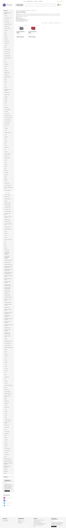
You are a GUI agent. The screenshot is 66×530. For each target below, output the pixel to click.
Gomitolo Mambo (7, 190)
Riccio (5, 372)
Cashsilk (6, 98)
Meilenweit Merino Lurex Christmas (8, 325)
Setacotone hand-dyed (8, 385)
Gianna (6, 176)
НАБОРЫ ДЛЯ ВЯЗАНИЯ (8, 460)
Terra (5, 409)
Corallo (6, 126)
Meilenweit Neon (7, 327)
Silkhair (6, 398)
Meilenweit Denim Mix (8, 297)
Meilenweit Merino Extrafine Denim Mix (8, 285)
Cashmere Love (7, 92)
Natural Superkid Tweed (8, 347)
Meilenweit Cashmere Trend (8, 310)
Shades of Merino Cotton (7, 396)
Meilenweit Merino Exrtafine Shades (8, 288)
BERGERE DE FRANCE (8, 24)
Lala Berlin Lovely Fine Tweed (8, 217)
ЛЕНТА (6, 456)
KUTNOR (6, 36)
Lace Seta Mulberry (8, 203)
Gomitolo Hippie (7, 194)
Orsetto (6, 351)
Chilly (5, 103)
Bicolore (6, 66)
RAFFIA (6, 441)
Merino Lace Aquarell (8, 239)
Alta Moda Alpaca (7, 55)
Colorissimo (6, 107)
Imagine (6, 200)
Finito (5, 162)
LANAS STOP (7, 425)
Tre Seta (6, 411)
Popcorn (6, 366)
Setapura (6, 381)
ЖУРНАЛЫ (5, 469)
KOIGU (6, 34)
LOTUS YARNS (7, 431)
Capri (5, 83)
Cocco (6, 105)
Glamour (6, 181)
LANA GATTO (7, 41)
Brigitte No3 (7, 70)
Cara (5, 85)
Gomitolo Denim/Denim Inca (8, 188)
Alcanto (6, 45)
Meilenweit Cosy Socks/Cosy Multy (7, 333)
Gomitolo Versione (8, 198)
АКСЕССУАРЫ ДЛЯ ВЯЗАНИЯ (7, 466)
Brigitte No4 (7, 74)
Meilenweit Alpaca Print (8, 264)
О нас (24, 1)
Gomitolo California (8, 185)
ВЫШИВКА (6, 471)
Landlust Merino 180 (8, 226)
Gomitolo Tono (7, 196)
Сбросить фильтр (8, 485)
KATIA (6, 32)
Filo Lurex (6, 170)
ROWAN (6, 446)
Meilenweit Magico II (8, 302)
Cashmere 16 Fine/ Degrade (8, 90)
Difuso (6, 138)
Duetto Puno (7, 147)
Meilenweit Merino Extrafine (8, 282)
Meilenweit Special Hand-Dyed (7, 316)
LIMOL (6, 429)
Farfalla (6, 166)
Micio (5, 243)
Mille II (6, 245)
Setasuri (6, 387)
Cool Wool (6, 111)
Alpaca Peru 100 (7, 51)
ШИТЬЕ (5, 473)
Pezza (6, 357)
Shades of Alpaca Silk (8, 393)
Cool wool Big (7, 124)
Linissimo (6, 233)
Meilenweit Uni (7, 292)
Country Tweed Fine (8, 132)
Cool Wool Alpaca (7, 109)
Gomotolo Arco (7, 183)
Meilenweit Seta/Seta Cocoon (8, 305)
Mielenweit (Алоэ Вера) (8, 260)
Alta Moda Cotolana (8, 57)
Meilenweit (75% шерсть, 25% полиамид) (7, 253)
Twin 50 (6, 415)
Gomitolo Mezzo (7, 192)
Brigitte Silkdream (7, 76)
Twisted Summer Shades (7, 422)
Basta (5, 62)
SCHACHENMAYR (7, 450)
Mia (5, 241)
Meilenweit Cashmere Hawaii (8, 279)
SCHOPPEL (6, 452)
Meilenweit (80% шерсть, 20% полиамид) (7, 257)
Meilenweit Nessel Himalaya (7, 330)
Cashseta (6, 96)
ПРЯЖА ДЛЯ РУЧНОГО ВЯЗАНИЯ (7, 13)
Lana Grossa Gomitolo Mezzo (20, 32)
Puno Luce (6, 370)
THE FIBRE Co (7, 454)
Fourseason (6, 172)
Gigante (6, 178)
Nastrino (6, 338)
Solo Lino (6, 405)
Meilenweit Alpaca (7, 262)
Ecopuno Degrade (7, 153)
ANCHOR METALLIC (8, 17)
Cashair (6, 87)
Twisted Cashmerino (8, 419)
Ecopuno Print (7, 155)
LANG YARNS (7, 427)
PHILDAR (6, 439)
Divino (6, 143)
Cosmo (6, 130)
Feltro (5, 168)
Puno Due (6, 368)
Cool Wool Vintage (8, 119)
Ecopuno (6, 151)
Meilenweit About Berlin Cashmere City (8, 270)
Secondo (6, 383)
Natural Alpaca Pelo (8, 343)
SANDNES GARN (7, 448)
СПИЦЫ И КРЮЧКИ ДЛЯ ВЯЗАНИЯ (8, 463)
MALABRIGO (7, 433)
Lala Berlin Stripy (7, 219)
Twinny (6, 417)
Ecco (5, 149)
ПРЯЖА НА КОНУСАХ (7, 458)
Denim (6, 134)
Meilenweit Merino (8, 290)
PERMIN (6, 437)
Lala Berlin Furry (7, 209)
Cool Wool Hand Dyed (8, 117)
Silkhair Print (7, 403)
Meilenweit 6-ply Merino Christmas (8, 319)
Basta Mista (6, 64)
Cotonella (6, 128)
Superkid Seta (7, 407)
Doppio (6, 145)
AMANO (6, 15)
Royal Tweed (7, 376)
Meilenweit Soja (7, 307)
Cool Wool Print (7, 113)
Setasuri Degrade (7, 391)
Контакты (35, 1)
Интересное (41, 1)
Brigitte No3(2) (7, 72)
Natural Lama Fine (8, 345)
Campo (6, 81)
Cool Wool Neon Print (8, 115)
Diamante (6, 136)
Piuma (6, 364)
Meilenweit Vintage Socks (8, 336)
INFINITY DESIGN (7, 28)
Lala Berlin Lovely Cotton (7, 214)
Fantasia (6, 164)
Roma (6, 374)
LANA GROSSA (7, 43)
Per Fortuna (6, 355)
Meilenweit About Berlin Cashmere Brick (8, 267)
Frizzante (6, 174)
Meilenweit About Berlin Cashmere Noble (8, 273)
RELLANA (6, 444)
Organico (6, 349)
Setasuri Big (6, 389)
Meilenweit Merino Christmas (8, 322)
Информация (21, 518)
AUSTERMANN (7, 22)
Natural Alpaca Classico (8, 341)
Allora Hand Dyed (7, 49)
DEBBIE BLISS (7, 26)
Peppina (6, 353)
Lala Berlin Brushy (7, 205)
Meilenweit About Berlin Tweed (8, 276)
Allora (5, 47)
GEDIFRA (6, 30)
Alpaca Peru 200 (7, 53)
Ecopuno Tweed (7, 157)
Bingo (5, 68)
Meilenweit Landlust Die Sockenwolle (8, 313)
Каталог (35, 518)
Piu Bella (6, 362)
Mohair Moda (7, 250)
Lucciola (6, 235)
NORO (6, 435)
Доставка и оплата (29, 1)
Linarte (6, 231)
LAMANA (6, 38)
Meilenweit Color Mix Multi (8, 300)
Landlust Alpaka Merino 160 (8, 224)
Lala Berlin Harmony (8, 211)
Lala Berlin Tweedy (8, 221)
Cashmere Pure (7, 94)
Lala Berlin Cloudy (7, 207)
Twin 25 (6, 413)
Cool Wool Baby (7, 122)
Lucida (6, 237)
